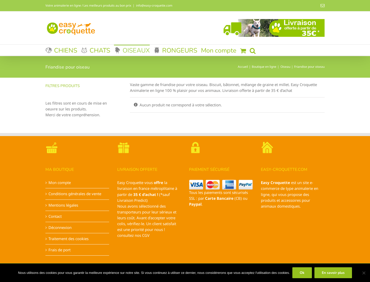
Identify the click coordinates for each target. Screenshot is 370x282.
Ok (302, 272)
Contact (55, 216)
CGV (145, 235)
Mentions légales (63, 205)
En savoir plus (333, 272)
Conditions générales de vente (74, 193)
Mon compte (59, 182)
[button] (253, 50)
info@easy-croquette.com (154, 5)
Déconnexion (60, 227)
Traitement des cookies (68, 238)
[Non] (363, 272)
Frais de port (59, 249)
